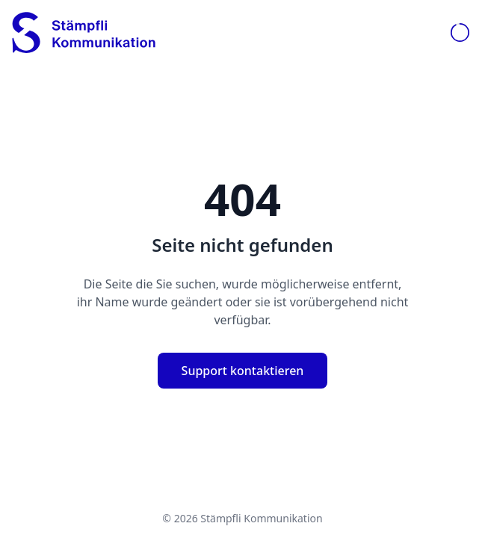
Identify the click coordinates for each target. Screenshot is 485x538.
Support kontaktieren (243, 370)
